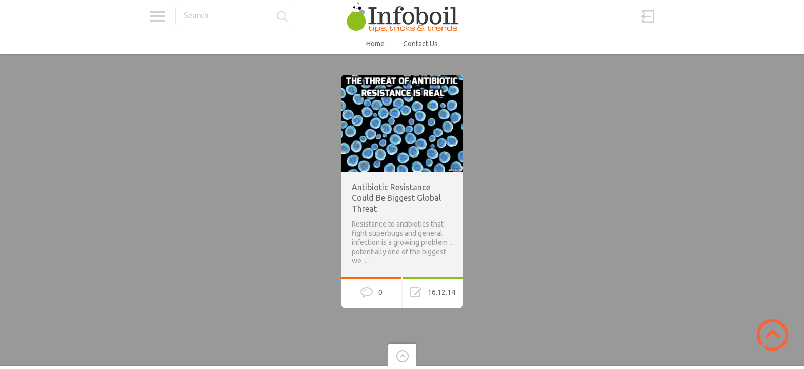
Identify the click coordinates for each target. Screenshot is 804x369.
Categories (157, 16)
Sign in (648, 16)
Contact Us (420, 43)
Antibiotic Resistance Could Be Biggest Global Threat (396, 197)
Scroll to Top (772, 335)
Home (375, 43)
